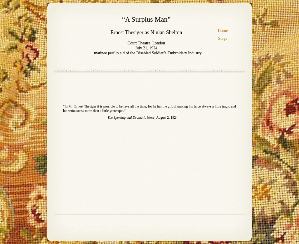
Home (223, 30)
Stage (222, 38)
